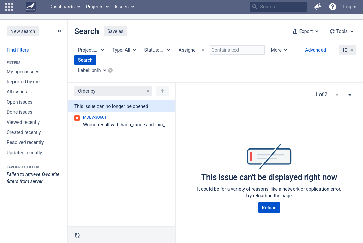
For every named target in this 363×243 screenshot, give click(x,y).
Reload (269, 207)
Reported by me (23, 81)
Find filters (18, 50)
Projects (94, 6)
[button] (9, 7)
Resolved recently (25, 142)
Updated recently (24, 152)
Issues (122, 6)
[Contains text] (237, 50)
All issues (17, 91)
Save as (115, 31)
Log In (349, 6)
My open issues (23, 71)
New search (22, 31)
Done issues (19, 112)
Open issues (19, 102)
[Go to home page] (30, 7)
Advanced (315, 50)
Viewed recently (23, 122)
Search (85, 60)
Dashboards (62, 6)
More (276, 50)
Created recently (24, 132)
